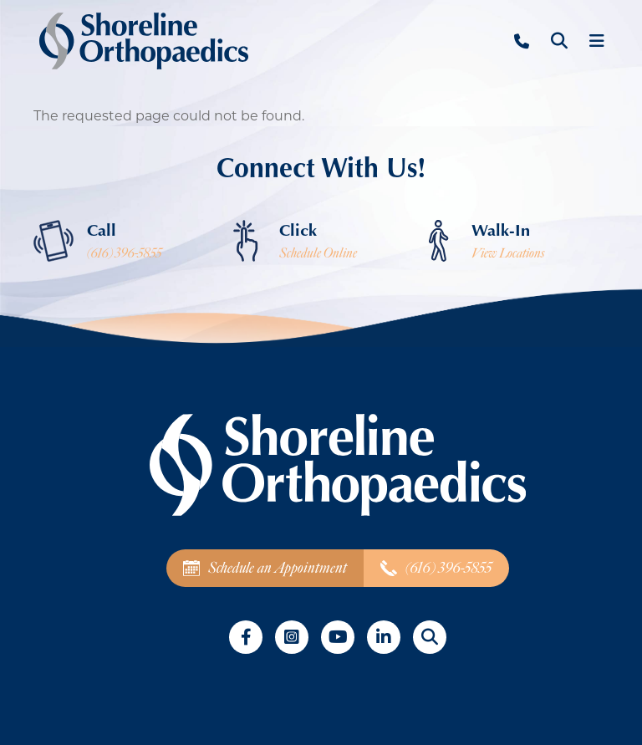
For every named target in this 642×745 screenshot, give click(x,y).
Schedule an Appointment (265, 568)
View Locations (507, 253)
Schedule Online (318, 253)
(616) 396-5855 (124, 253)
